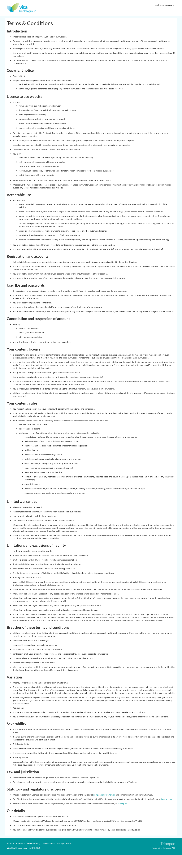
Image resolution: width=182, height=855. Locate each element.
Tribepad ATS (169, 848)
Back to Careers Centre (164, 5)
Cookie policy (48, 843)
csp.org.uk (122, 803)
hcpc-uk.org (166, 799)
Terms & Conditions (16, 843)
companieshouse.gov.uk (104, 794)
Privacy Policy (33, 843)
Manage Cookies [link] (64, 843)
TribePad (167, 844)
